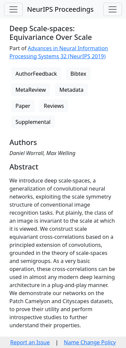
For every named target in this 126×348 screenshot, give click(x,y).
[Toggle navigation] (13, 9)
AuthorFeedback (36, 73)
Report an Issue (30, 342)
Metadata (71, 89)
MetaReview (30, 89)
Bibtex (78, 73)
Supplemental (32, 122)
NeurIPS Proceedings (60, 9)
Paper (22, 106)
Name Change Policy (90, 342)
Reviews (54, 106)
